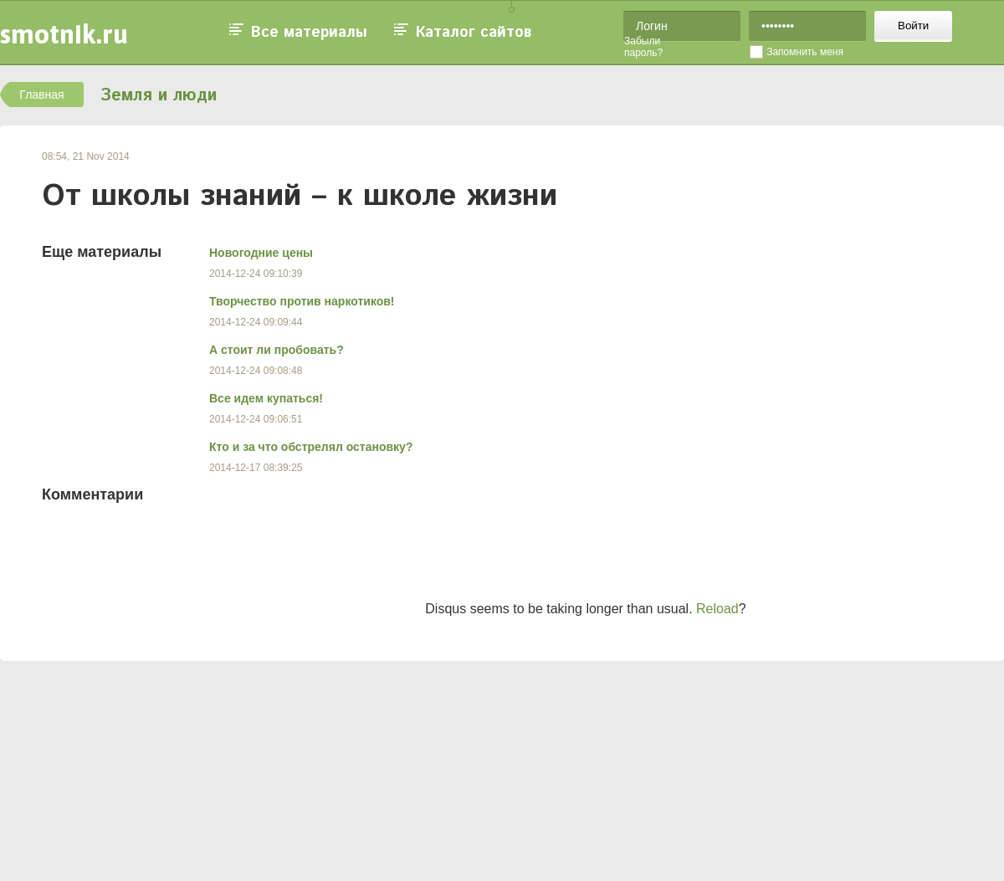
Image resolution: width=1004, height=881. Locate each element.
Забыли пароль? (643, 47)
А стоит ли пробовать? (276, 349)
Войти (913, 25)
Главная (41, 94)
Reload (717, 609)
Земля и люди (158, 96)
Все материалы (309, 33)
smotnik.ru (64, 33)
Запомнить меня (804, 52)
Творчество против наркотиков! (302, 301)
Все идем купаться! (266, 398)
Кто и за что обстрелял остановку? (310, 446)
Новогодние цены (261, 252)
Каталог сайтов (473, 33)
